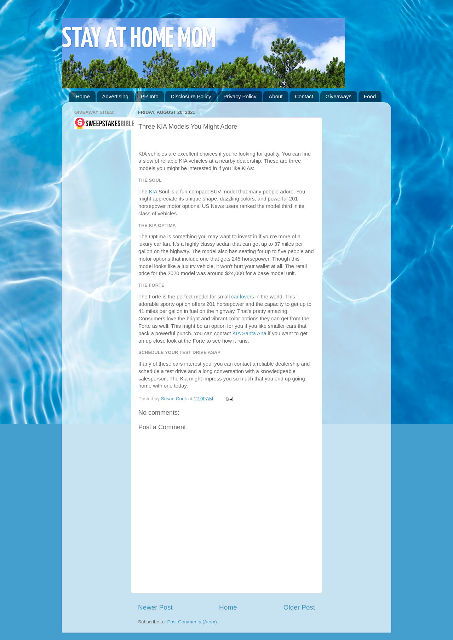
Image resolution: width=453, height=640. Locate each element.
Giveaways (338, 96)
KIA (153, 191)
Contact (304, 96)
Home (83, 96)
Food (370, 96)
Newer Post (155, 607)
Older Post (299, 607)
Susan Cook (174, 398)
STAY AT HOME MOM (139, 39)
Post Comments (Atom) (192, 621)
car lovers (242, 296)
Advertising (115, 96)
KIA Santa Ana (249, 333)
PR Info (149, 96)
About (275, 96)
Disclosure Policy (191, 96)
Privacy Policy (239, 96)
